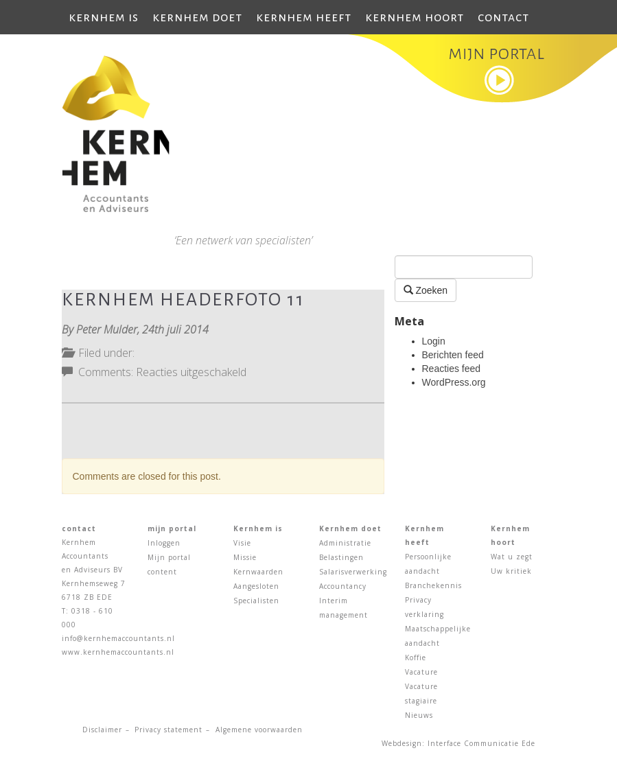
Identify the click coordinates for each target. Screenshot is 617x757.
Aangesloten (256, 586)
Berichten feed (453, 354)
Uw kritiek (511, 571)
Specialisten (256, 600)
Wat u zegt (512, 556)
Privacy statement (168, 729)
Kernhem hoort (414, 17)
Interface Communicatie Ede (481, 743)
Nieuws (419, 715)
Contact (503, 17)
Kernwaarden (258, 572)
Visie (242, 543)
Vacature (421, 672)
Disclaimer (102, 729)
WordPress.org (454, 382)
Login (433, 341)
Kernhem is (104, 17)
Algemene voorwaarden (259, 729)
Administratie (345, 543)
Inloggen (164, 543)
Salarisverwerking (353, 572)
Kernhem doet (197, 17)
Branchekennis (433, 585)
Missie (245, 557)
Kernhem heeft (303, 17)
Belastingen (341, 557)
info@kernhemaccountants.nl (118, 638)
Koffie (415, 657)
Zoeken (426, 290)
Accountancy (342, 586)
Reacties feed (451, 368)
